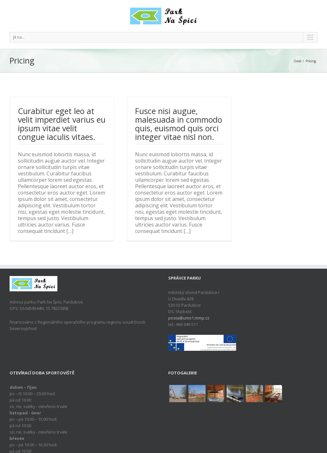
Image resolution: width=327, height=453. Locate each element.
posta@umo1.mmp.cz (188, 322)
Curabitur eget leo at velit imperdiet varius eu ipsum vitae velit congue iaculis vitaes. (61, 123)
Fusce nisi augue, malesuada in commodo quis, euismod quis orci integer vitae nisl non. (178, 123)
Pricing (311, 61)
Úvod (297, 61)
